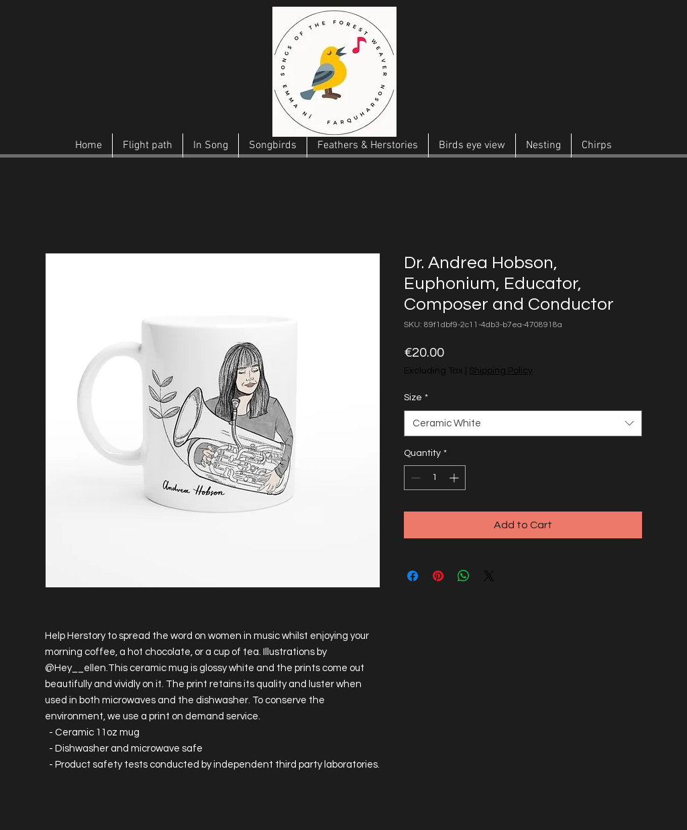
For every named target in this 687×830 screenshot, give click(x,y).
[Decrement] (414, 477)
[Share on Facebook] (413, 576)
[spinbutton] (435, 477)
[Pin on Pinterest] (438, 576)
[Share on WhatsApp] (464, 576)
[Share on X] (489, 576)
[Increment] (455, 477)
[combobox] (523, 423)
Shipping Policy (501, 370)
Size (416, 397)
